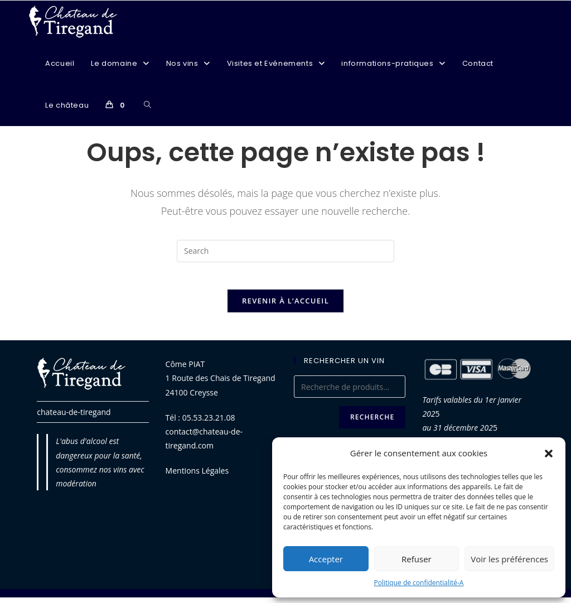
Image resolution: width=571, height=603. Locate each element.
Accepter (326, 559)
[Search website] (147, 105)
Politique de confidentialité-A (419, 582)
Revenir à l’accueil (285, 307)
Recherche (372, 423)
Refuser (416, 559)
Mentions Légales (197, 476)
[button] (548, 453)
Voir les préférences (509, 559)
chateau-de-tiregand (73, 418)
